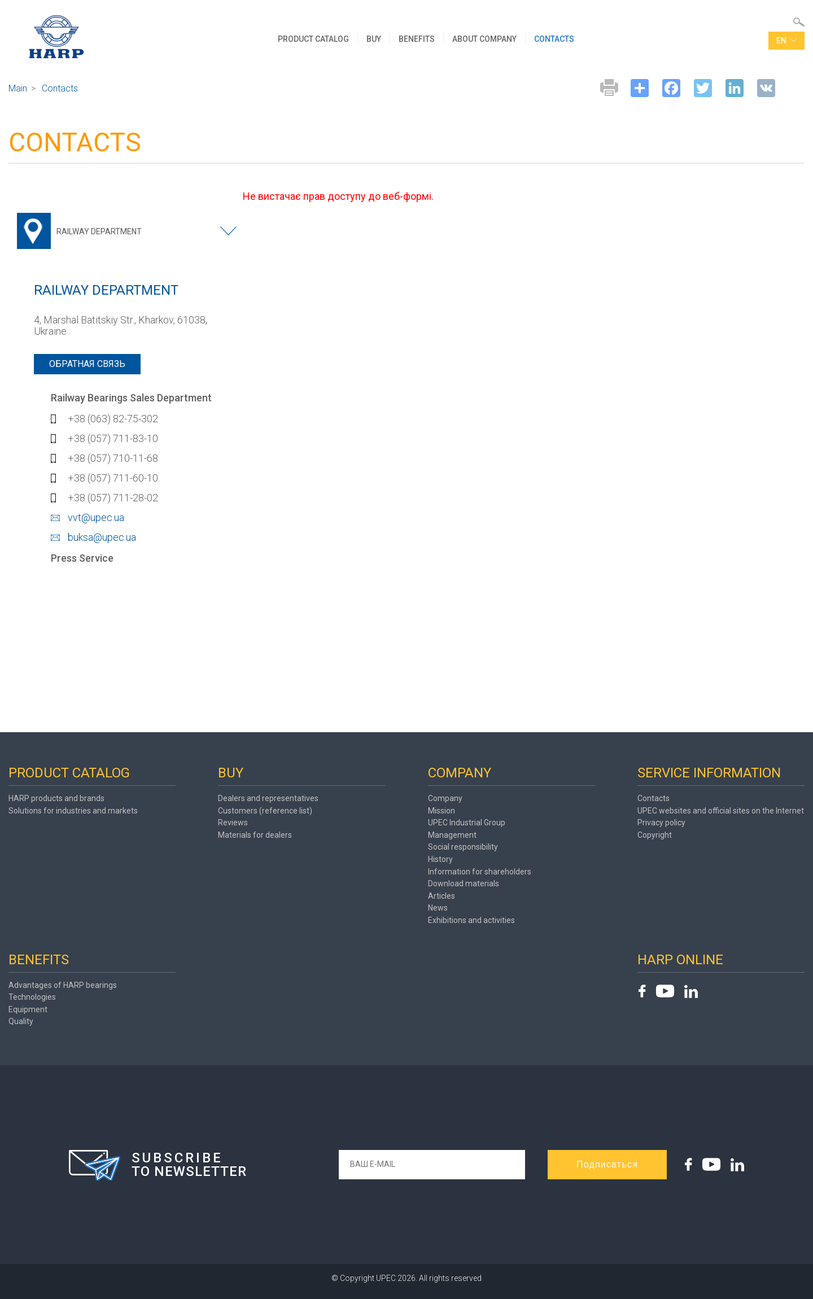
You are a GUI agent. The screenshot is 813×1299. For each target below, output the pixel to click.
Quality (20, 1021)
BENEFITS (417, 38)
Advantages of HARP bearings (62, 985)
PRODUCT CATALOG (313, 38)
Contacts (653, 798)
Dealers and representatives (268, 798)
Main (17, 88)
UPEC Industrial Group (466, 822)
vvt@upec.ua (96, 517)
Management (452, 834)
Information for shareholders (479, 871)
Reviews (233, 822)
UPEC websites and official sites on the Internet (720, 810)
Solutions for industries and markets (73, 810)
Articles (441, 895)
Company (445, 798)
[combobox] (130, 231)
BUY (374, 38)
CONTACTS (555, 38)
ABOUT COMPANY (485, 38)
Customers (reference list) (265, 810)
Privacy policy (661, 822)
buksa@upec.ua (102, 537)
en (786, 41)
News (438, 907)
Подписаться (607, 1164)
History (440, 859)
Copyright (654, 834)
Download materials (463, 883)
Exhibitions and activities (471, 920)
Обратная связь (87, 363)
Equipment (27, 1009)
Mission (441, 810)
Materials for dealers (255, 834)
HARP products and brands (56, 798)
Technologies (32, 996)
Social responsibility (463, 846)
